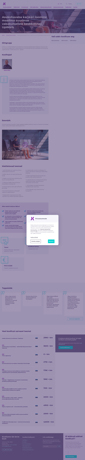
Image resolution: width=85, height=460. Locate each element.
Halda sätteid (34, 237)
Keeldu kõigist (36, 241)
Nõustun (51, 241)
